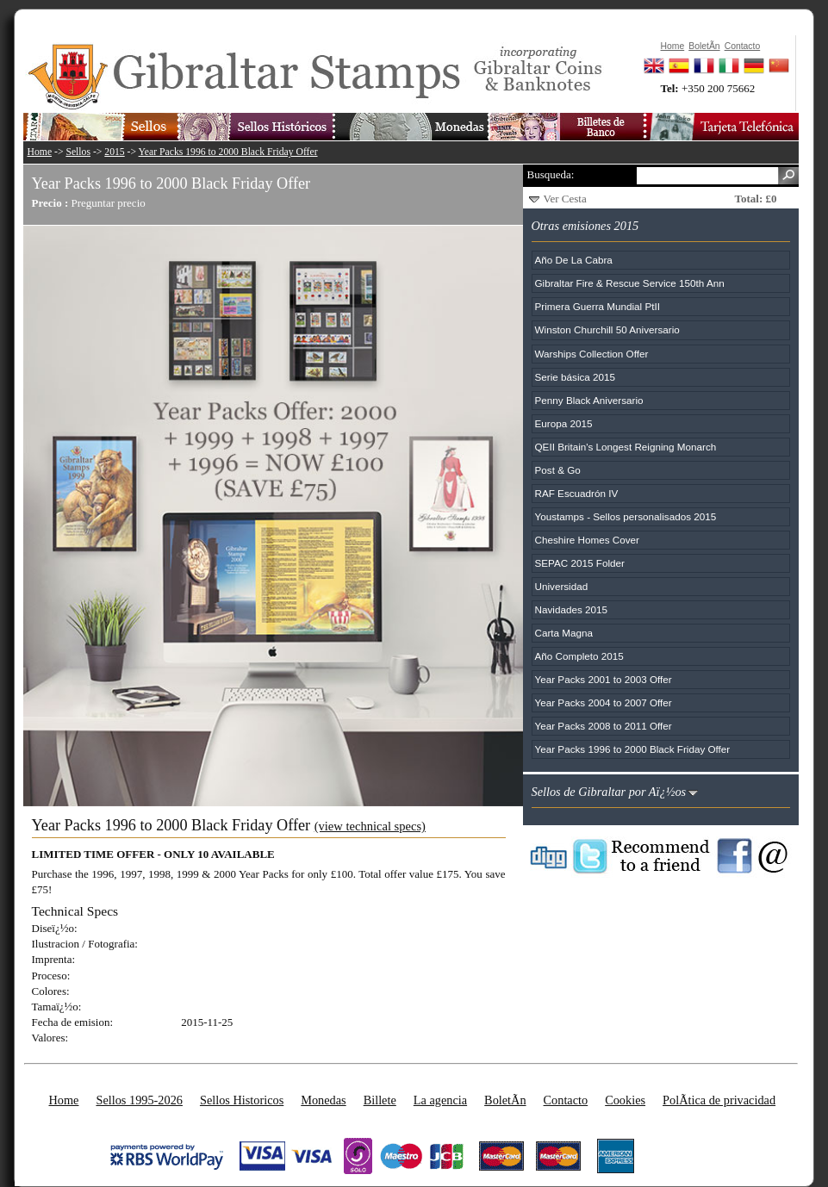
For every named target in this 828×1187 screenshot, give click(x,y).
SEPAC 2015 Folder (580, 563)
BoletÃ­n (505, 1100)
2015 (114, 152)
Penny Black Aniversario (589, 400)
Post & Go (558, 469)
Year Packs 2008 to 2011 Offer (603, 725)
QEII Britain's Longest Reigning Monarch (626, 446)
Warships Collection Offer (592, 353)
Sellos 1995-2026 (139, 1100)
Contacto (566, 1100)
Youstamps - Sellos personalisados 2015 (626, 516)
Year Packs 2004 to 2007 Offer (603, 702)
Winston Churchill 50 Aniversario (607, 329)
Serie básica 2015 (575, 376)
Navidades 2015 (571, 609)
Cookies (625, 1100)
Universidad (561, 586)
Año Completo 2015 (579, 656)
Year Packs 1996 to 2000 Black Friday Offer (228, 152)
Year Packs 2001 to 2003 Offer (603, 679)
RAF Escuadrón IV (577, 493)
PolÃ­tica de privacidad (719, 1100)
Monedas (323, 1100)
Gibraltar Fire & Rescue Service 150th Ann (630, 283)
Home (40, 152)
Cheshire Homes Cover (587, 539)
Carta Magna (564, 632)
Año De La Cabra (574, 259)
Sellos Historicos (241, 1100)
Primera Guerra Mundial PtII (598, 306)
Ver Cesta (565, 198)
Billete (380, 1100)
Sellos (77, 152)
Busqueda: (551, 174)
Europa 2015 (564, 423)
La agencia (440, 1100)
